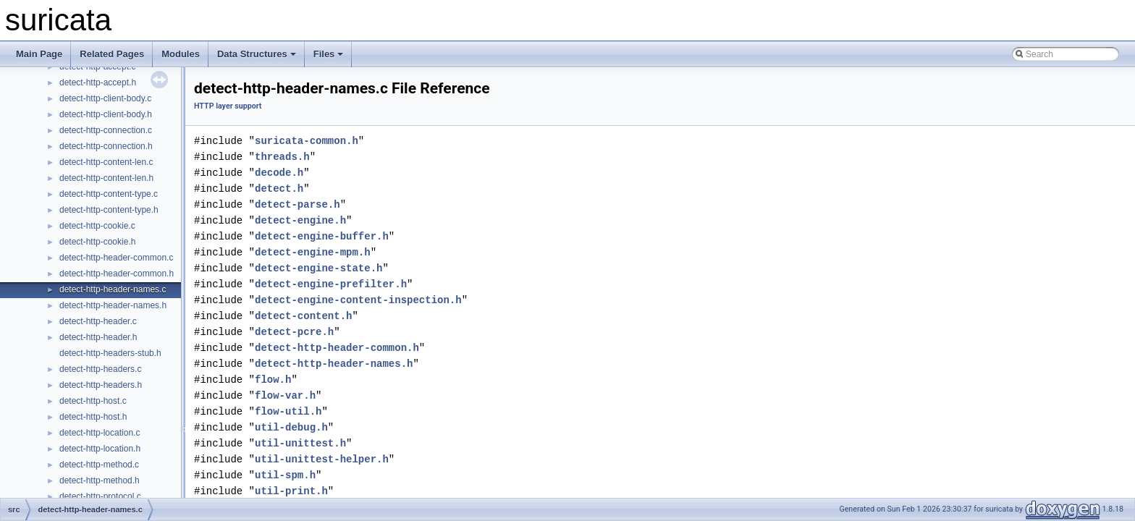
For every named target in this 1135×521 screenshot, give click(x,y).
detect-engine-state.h (318, 268)
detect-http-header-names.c (112, 289)
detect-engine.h (300, 220)
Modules (180, 53)
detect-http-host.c (93, 401)
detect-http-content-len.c (106, 162)
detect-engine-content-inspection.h (358, 300)
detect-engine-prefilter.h (331, 284)
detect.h (279, 188)
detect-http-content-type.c (108, 194)
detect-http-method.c (99, 464)
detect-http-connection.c (105, 130)
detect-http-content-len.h (106, 178)
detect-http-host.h (93, 417)
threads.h (282, 157)
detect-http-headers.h (100, 385)
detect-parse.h (297, 204)
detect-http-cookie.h (97, 242)
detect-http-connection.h (106, 146)
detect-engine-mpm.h (313, 252)
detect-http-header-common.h (116, 273)
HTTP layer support (227, 106)
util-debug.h (291, 427)
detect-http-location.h (99, 449)
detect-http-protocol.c (100, 496)
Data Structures (256, 53)
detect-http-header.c (98, 321)
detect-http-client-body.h (105, 114)
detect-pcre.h (294, 332)
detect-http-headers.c (100, 369)
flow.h (273, 379)
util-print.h (291, 491)
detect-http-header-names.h (112, 305)
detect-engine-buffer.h (322, 236)
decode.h (279, 172)
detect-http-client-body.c (105, 98)
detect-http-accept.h (97, 82)
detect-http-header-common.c (116, 258)
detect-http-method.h (99, 480)
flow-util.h (288, 411)
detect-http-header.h (98, 337)
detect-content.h (303, 316)
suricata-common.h (306, 141)
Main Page (39, 53)
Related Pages (112, 53)
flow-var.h (285, 395)
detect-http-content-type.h (109, 210)
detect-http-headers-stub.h (110, 353)
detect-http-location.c (99, 433)
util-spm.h (285, 475)
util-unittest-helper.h (322, 459)
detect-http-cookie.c (97, 226)
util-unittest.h (300, 443)
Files (328, 53)
